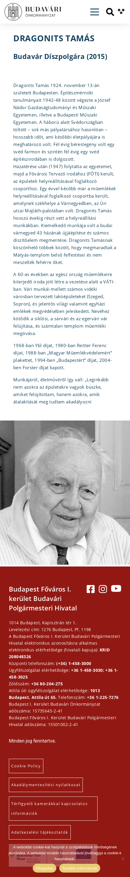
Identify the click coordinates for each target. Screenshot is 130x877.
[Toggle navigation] (95, 12)
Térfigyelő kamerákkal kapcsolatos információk (49, 808)
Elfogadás (44, 868)
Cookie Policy (26, 765)
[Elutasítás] (123, 858)
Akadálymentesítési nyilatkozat (45, 784)
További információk (80, 868)
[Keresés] (110, 12)
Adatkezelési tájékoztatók (39, 832)
